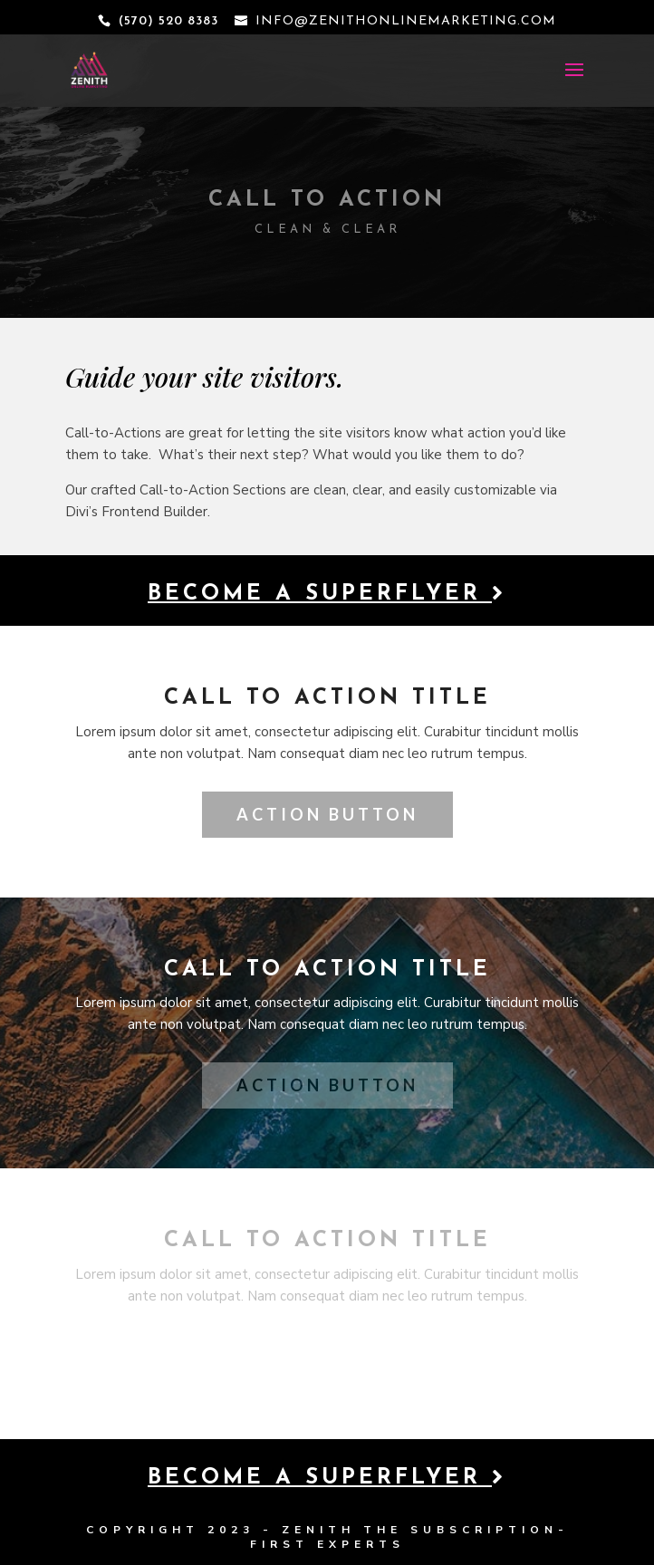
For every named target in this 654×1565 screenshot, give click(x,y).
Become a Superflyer (327, 593)
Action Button (327, 814)
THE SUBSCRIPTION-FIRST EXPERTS (409, 1536)
